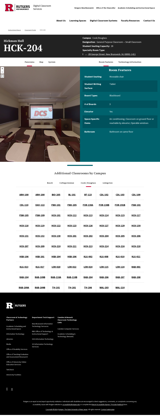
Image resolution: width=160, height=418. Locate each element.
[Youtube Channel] (9, 389)
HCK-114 (104, 215)
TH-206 (88, 287)
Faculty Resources (130, 20)
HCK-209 (39, 246)
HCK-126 (88, 225)
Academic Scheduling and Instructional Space (136, 8)
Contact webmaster (107, 409)
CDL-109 (136, 194)
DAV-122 (40, 205)
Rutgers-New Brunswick (84, 8)
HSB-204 (56, 256)
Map (41, 62)
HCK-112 (71, 215)
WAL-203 (104, 287)
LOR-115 (104, 266)
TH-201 (72, 287)
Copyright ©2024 (51, 409)
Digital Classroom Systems (103, 20)
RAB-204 (88, 277)
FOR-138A (88, 205)
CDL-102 (104, 194)
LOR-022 (72, 266)
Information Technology (15, 334)
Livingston (108, 183)
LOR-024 (88, 266)
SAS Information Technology (42, 339)
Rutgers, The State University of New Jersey (73, 409)
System (51, 62)
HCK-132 (39, 235)
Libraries (9, 339)
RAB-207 (120, 277)
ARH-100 (23, 194)
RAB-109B (40, 277)
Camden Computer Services (68, 329)
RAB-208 (136, 277)
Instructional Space (14, 30)
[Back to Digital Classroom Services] (17, 8)
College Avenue (66, 183)
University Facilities (13, 375)
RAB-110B (72, 277)
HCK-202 (88, 235)
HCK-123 (71, 225)
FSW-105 (23, 215)
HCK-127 (104, 225)
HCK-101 (56, 215)
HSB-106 (24, 256)
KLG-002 (88, 256)
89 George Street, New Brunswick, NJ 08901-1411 (109, 54)
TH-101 (56, 287)
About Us (61, 20)
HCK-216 (120, 246)
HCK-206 (136, 235)
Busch (50, 183)
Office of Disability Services (16, 349)
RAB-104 (24, 277)
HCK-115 (120, 215)
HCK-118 (24, 225)
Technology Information (129, 62)
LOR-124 (120, 266)
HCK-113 (88, 215)
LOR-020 (56, 266)
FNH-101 (55, 205)
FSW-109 (40, 215)
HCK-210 (56, 246)
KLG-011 (136, 256)
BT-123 (88, 194)
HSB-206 (71, 256)
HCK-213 (88, 246)
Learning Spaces (77, 20)
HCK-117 (136, 215)
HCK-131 (24, 235)
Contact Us (149, 20)
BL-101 (72, 194)
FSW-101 (136, 205)
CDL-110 (24, 205)
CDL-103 (120, 194)
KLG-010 (120, 256)
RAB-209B (40, 287)
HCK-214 (104, 246)
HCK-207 (24, 246)
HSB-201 (39, 256)
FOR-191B (120, 205)
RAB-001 (136, 266)
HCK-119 (39, 225)
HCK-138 (56, 235)
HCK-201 (71, 235)
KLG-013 (24, 266)
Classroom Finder (30, 30)
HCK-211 (71, 246)
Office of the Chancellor (105, 8)
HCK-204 (104, 235)
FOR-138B (104, 205)
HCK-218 (136, 246)
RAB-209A (24, 287)
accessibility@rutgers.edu (71, 404)
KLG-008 (104, 256)
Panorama (29, 62)
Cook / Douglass (88, 183)
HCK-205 (120, 235)
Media (8, 344)
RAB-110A (56, 277)
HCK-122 (56, 225)
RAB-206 (104, 277)
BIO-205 (56, 194)
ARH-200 (40, 194)
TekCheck (10, 369)
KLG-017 (40, 266)
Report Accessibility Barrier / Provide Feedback (107, 404)
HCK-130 (136, 225)
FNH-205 (72, 205)
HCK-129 (120, 225)
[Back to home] (16, 305)
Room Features (106, 62)
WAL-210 (120, 287)
